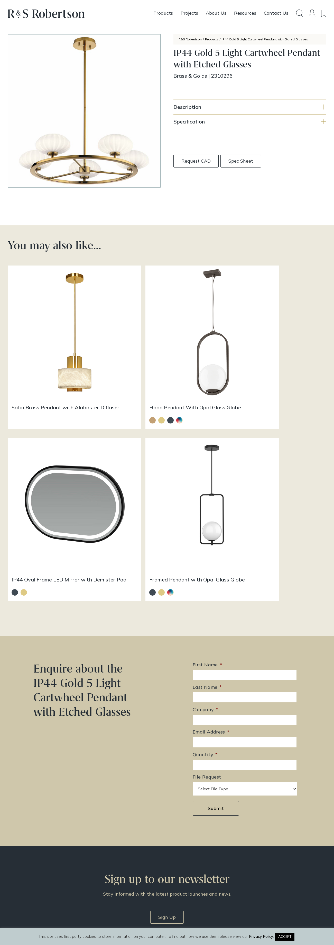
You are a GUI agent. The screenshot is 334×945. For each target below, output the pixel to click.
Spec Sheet (241, 161)
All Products (180, 849)
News (174, 876)
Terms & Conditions (260, 869)
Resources (178, 869)
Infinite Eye (178, 923)
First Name (207, 443)
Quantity (205, 532)
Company (205, 487)
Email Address (211, 510)
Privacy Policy (255, 876)
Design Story (181, 856)
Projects (176, 862)
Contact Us (252, 862)
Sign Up (167, 694)
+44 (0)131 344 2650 (121, 850)
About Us (251, 849)
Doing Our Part (256, 856)
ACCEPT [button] (284, 936)
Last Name (207, 465)
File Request (207, 555)
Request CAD (196, 161)
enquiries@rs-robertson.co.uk (128, 858)
